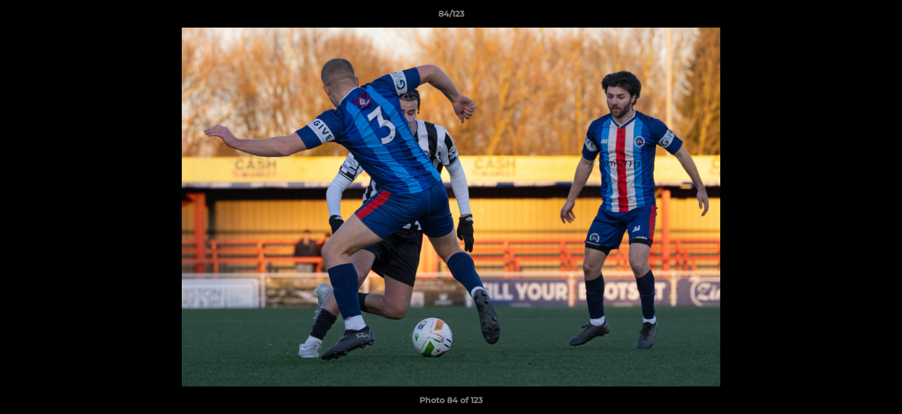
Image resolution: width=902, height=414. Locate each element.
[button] (881, 17)
